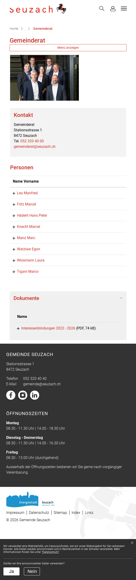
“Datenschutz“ (50, 552)
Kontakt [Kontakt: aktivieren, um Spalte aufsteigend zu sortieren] (78, 213)
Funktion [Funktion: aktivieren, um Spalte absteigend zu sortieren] (50, 213)
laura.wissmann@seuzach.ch (96, 303)
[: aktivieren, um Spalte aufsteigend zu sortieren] (109, 365)
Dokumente (26, 346)
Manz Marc (22, 280)
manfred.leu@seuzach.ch (92, 225)
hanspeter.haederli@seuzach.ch (97, 253)
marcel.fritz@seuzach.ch (92, 236)
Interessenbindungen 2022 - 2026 (44, 376)
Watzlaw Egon (24, 292)
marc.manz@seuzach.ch (92, 280)
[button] (101, 8)
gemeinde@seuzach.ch (42, 434)
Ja (11, 571)
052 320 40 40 (35, 428)
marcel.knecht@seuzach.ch (94, 269)
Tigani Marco (23, 320)
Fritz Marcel (22, 236)
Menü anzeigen (68, 74)
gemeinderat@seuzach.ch (35, 173)
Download (109, 377)
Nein (32, 571)
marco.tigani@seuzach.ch (93, 320)
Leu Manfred (23, 225)
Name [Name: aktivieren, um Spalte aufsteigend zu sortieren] (22, 365)
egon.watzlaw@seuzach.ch (94, 292)
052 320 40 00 (32, 167)
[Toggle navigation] (123, 8)
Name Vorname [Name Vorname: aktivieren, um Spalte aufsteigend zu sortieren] (20, 210)
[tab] (68, 346)
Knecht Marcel (24, 269)
